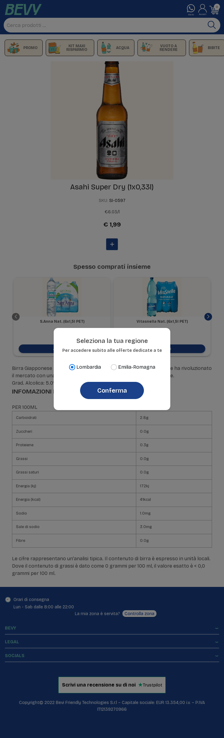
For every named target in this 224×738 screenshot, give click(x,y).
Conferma (112, 390)
